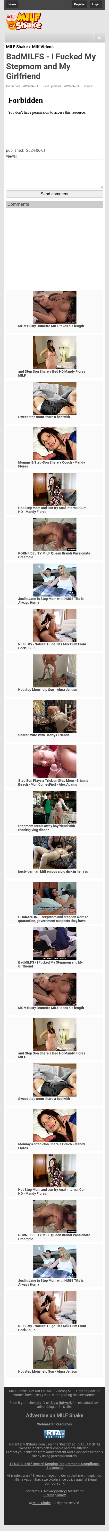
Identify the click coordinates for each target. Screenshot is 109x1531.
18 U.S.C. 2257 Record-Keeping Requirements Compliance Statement (54, 1472)
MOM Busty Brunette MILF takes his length (51, 332)
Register (79, 4)
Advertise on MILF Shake (54, 1421)
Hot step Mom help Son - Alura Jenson (47, 695)
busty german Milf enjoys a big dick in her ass (53, 877)
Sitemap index (54, 1501)
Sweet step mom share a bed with (44, 423)
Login (96, 4)
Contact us (33, 1497)
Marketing (76, 1497)
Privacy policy (55, 1497)
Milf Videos (43, 46)
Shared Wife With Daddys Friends (43, 741)
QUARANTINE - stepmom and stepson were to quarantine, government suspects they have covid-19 (53, 927)
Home (12, 4)
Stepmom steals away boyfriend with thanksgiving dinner (46, 834)
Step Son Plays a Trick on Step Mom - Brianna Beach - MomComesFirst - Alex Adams (53, 788)
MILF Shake (17, 46)
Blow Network (61, 1409)
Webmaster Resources (54, 1430)
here (38, 1409)
